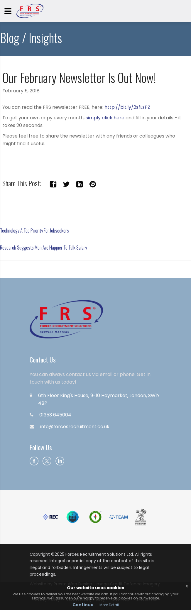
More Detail (109, 604)
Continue (83, 605)
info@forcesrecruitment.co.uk (74, 426)
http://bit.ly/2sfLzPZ (127, 107)
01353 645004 (55, 414)
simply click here (105, 117)
